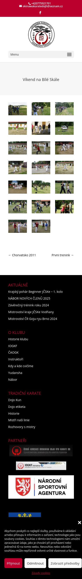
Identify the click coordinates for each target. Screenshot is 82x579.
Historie (13, 413)
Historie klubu (18, 339)
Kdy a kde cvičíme (20, 366)
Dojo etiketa (17, 407)
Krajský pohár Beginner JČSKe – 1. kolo (35, 292)
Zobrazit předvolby (65, 563)
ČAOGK (13, 352)
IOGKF (12, 346)
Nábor (12, 379)
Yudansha (15, 373)
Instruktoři (15, 359)
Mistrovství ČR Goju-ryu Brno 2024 (32, 319)
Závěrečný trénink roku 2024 (28, 305)
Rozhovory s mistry (21, 427)
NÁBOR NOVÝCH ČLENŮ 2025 (29, 298)
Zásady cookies (41, 573)
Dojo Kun (14, 400)
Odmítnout (35, 563)
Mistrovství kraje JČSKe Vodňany (31, 312)
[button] (79, 522)
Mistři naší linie (19, 420)
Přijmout (13, 563)
